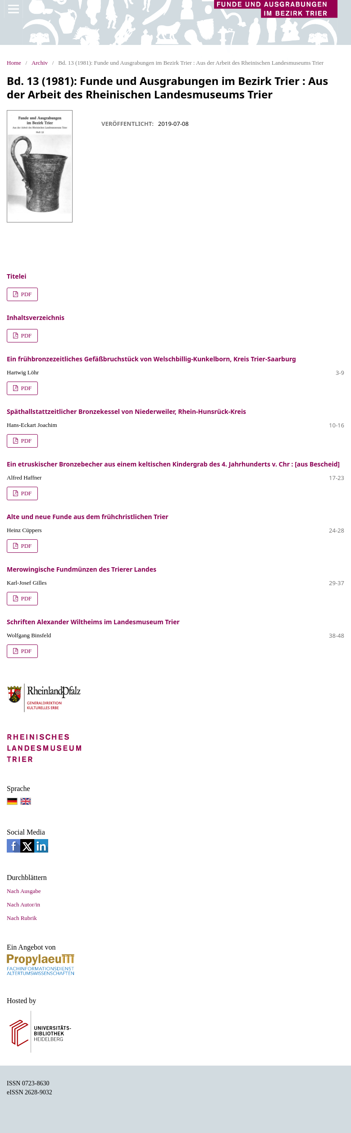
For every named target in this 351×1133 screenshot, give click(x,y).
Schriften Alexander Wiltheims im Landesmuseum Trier (93, 622)
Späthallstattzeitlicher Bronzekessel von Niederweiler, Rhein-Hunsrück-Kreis (126, 411)
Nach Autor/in (23, 904)
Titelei (16, 276)
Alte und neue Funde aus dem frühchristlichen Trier (88, 516)
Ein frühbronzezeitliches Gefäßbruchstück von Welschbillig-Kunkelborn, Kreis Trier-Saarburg (151, 359)
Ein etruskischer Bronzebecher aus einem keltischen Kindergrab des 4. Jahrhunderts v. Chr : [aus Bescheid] (173, 464)
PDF (25, 294)
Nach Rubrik (22, 918)
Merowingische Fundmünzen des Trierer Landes (81, 569)
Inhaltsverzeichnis (35, 317)
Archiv (40, 62)
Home (14, 62)
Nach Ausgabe (24, 891)
